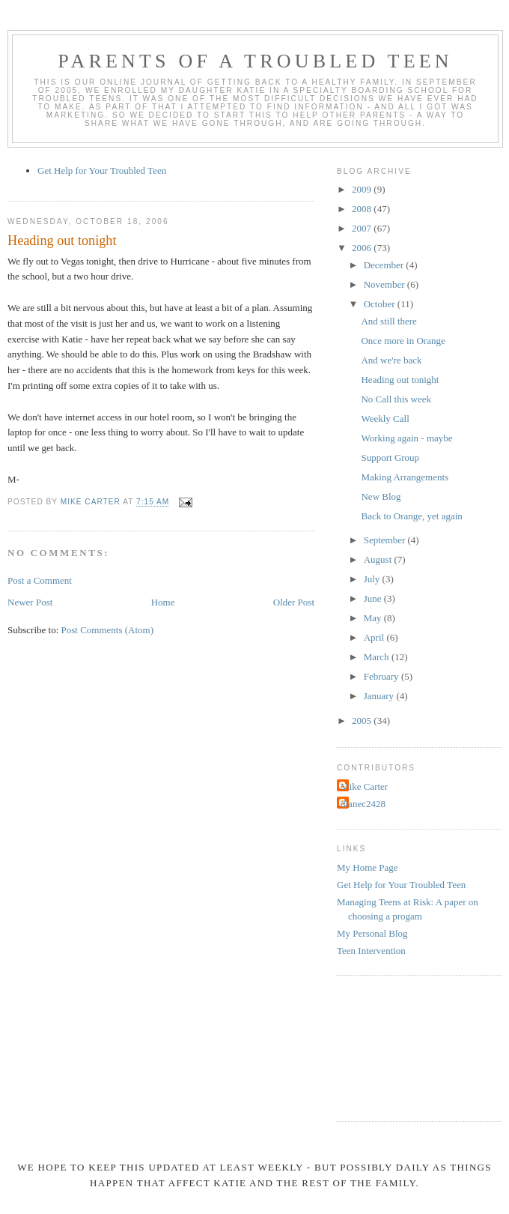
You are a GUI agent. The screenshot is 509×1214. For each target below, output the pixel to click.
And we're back (391, 360)
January (380, 695)
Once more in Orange (403, 340)
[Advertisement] (404, 1046)
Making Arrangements (404, 477)
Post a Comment (39, 580)
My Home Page (367, 867)
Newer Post (29, 602)
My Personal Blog (372, 933)
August (379, 559)
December (385, 265)
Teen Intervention (371, 950)
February (382, 676)
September (386, 540)
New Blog (380, 496)
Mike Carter (364, 786)
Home (163, 602)
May (374, 617)
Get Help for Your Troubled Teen (101, 170)
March (377, 656)
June (374, 598)
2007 (363, 228)
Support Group (390, 457)
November (385, 284)
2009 (363, 189)
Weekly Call (385, 418)
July (373, 579)
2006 (363, 247)
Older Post (293, 602)
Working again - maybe (406, 438)
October (380, 303)
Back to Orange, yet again (411, 516)
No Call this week (396, 399)
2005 (363, 720)
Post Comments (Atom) (107, 629)
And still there (388, 321)
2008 (363, 208)
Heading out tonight (400, 379)
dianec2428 (363, 803)
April (375, 637)
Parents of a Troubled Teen (255, 61)
